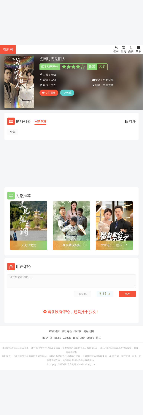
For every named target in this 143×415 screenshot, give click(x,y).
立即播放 (49, 92)
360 (82, 337)
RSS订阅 (47, 337)
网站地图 (88, 331)
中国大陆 (108, 85)
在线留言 (54, 331)
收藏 (67, 92)
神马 (98, 337)
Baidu (57, 337)
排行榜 (78, 331)
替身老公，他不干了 (114, 245)
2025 (53, 85)
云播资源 (40, 121)
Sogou (90, 337)
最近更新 (66, 331)
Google (67, 337)
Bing (75, 337)
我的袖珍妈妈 (71, 245)
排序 (130, 121)
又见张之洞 (28, 245)
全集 (12, 131)
